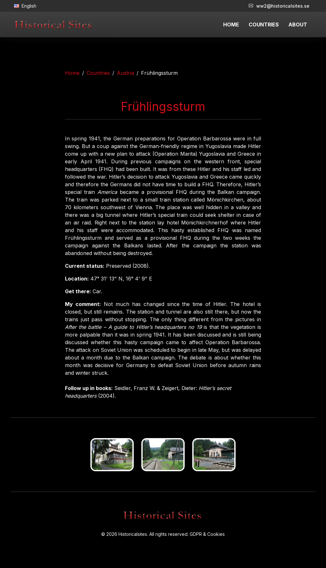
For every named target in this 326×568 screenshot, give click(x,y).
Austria (125, 73)
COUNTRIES (264, 24)
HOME (231, 24)
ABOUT (297, 24)
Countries (98, 73)
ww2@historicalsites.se (279, 6)
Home (72, 73)
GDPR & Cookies (207, 534)
